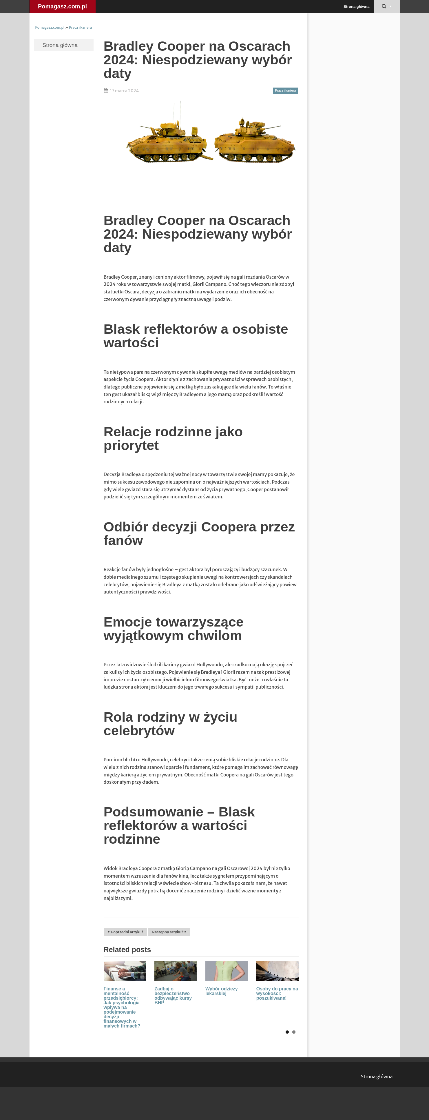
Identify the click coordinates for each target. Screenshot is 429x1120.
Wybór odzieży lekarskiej (221, 991)
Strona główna (357, 6)
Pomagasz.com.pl (62, 6)
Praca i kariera (80, 27)
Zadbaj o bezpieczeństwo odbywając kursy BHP (173, 995)
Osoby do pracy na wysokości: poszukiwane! (277, 993)
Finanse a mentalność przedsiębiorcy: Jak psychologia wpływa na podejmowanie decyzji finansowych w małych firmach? (122, 1007)
